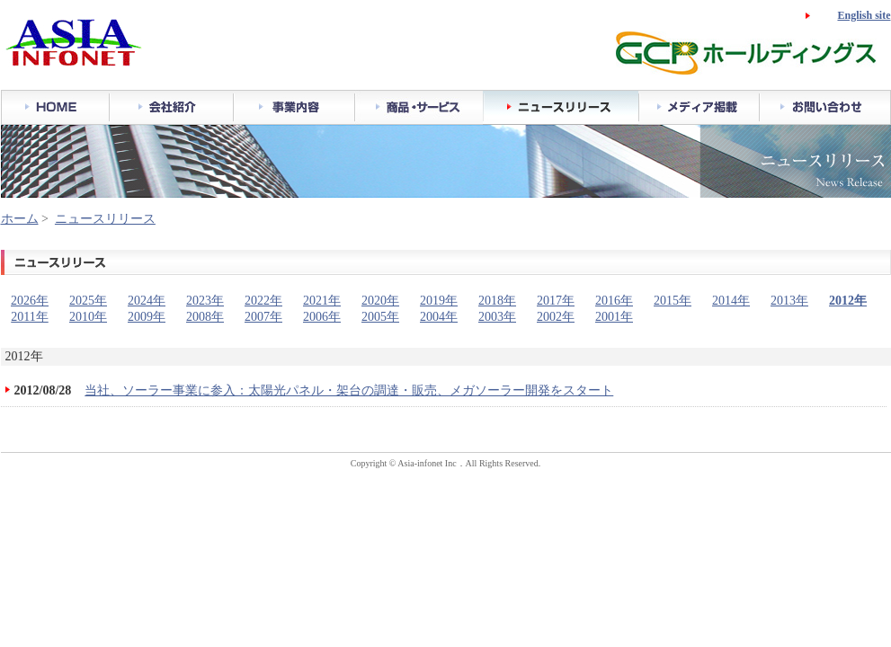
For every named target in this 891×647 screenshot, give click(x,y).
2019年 (439, 300)
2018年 (497, 300)
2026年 (30, 300)
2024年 (146, 300)
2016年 (614, 300)
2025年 (88, 300)
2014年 (731, 300)
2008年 (205, 317)
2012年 (848, 300)
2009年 (146, 317)
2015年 (672, 300)
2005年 (380, 317)
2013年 (789, 300)
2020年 (380, 300)
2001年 (614, 317)
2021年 (322, 300)
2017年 (556, 300)
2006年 (322, 317)
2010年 (88, 317)
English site (863, 15)
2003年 (497, 317)
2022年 (263, 300)
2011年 (29, 317)
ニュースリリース (105, 219)
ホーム (20, 219)
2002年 (556, 317)
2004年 (439, 317)
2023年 (205, 300)
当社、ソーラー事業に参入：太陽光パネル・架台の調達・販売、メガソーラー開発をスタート (349, 390)
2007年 (263, 317)
